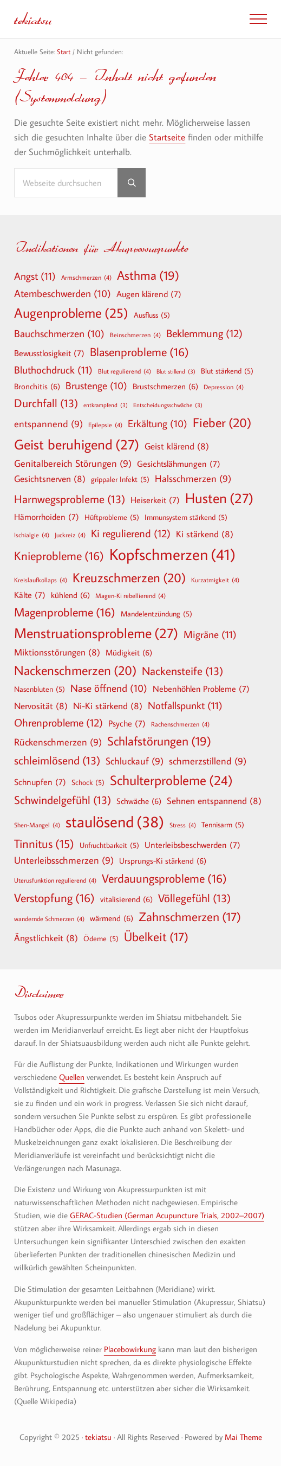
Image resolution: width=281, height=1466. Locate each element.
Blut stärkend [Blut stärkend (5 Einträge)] (227, 371)
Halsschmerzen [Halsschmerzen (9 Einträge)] (193, 479)
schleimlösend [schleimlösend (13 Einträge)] (57, 760)
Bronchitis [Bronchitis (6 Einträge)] (37, 386)
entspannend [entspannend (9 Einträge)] (48, 424)
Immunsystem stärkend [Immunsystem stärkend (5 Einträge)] (186, 517)
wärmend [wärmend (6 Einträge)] (111, 917)
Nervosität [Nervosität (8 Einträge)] (41, 705)
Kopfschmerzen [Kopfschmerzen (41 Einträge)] (172, 554)
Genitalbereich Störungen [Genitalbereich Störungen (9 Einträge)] (73, 464)
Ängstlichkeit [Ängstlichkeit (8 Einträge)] (46, 937)
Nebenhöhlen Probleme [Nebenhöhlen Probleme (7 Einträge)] (201, 688)
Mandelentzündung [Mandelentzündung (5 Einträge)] (156, 614)
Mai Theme (243, 1437)
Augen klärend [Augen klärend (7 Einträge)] (148, 294)
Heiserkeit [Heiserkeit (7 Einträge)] (155, 500)
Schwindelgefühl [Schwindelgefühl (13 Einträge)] (62, 800)
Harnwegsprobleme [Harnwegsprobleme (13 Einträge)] (69, 499)
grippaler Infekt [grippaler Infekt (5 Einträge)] (120, 479)
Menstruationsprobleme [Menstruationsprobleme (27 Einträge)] (96, 633)
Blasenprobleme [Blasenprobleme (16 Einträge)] (139, 352)
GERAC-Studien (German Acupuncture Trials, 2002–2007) (167, 1215)
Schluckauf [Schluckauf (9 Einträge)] (135, 761)
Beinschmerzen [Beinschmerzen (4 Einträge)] (135, 334)
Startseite (167, 137)
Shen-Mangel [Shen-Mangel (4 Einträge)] (37, 824)
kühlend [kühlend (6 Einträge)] (70, 594)
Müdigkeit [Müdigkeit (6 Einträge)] (129, 652)
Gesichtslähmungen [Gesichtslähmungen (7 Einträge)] (178, 463)
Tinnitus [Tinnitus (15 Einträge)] (44, 843)
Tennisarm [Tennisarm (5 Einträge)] (222, 825)
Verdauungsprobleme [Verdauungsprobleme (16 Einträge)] (164, 878)
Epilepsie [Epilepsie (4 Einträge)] (105, 424)
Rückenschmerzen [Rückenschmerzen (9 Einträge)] (58, 742)
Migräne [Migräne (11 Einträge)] (210, 634)
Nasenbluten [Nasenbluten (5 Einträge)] (39, 689)
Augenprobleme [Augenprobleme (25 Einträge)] (71, 313)
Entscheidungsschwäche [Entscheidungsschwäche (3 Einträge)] (167, 405)
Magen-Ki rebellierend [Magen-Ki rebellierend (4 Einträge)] (130, 595)
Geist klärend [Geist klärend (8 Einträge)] (177, 446)
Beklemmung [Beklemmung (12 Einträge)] (204, 333)
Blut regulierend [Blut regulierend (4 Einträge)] (124, 370)
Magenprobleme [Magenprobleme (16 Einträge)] (64, 612)
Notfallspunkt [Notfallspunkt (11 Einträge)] (185, 705)
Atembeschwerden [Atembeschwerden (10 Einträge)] (62, 294)
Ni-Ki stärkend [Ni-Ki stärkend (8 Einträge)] (107, 705)
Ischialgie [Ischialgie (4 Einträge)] (31, 534)
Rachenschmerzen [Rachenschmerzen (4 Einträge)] (180, 723)
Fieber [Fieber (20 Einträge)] (222, 422)
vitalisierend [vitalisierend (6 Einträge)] (126, 898)
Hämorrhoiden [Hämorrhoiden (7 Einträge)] (46, 517)
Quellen (71, 1077)
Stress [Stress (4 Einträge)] (182, 824)
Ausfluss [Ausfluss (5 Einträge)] (152, 315)
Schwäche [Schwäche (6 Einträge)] (138, 800)
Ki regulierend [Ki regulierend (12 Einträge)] (131, 533)
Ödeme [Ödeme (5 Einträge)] (101, 938)
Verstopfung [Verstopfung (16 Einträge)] (54, 898)
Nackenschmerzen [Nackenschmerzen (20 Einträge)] (75, 670)
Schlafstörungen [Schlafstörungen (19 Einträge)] (159, 741)
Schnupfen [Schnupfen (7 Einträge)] (40, 782)
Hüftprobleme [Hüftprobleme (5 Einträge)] (111, 517)
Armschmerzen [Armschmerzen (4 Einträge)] (86, 277)
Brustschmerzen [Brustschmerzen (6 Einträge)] (165, 386)
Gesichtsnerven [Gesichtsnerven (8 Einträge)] (50, 478)
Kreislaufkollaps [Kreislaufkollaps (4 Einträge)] (40, 579)
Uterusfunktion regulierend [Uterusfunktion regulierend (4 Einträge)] (55, 880)
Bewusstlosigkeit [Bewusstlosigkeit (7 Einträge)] (49, 353)
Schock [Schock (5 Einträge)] (87, 782)
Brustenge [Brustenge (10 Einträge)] (96, 386)
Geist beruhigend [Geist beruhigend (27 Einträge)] (76, 444)
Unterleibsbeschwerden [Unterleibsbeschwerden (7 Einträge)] (192, 845)
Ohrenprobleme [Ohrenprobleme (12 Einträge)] (58, 722)
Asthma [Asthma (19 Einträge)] (148, 275)
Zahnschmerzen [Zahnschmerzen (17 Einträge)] (190, 917)
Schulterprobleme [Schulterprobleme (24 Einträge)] (171, 780)
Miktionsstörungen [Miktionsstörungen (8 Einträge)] (57, 652)
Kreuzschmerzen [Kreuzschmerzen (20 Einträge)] (129, 577)
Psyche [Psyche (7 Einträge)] (127, 723)
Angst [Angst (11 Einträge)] (35, 275)
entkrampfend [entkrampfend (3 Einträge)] (105, 405)
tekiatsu (32, 19)
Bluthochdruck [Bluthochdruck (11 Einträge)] (53, 369)
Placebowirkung (130, 1349)
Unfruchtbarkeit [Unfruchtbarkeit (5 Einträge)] (109, 845)
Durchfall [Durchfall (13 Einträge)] (46, 403)
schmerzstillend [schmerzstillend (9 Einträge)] (207, 761)
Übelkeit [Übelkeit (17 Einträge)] (156, 937)
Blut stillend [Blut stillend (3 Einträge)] (175, 371)
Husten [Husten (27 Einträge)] (219, 498)
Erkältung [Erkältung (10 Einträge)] (157, 424)
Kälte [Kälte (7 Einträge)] (29, 595)
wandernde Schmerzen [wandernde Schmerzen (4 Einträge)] (49, 918)
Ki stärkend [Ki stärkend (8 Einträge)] (204, 533)
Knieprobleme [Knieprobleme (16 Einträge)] (59, 555)
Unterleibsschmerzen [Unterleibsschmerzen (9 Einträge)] (64, 861)
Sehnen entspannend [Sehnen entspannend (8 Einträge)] (214, 800)
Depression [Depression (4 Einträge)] (224, 386)
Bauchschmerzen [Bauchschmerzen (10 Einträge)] (59, 334)
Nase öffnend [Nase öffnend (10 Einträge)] (108, 688)
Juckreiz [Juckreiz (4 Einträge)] (70, 534)
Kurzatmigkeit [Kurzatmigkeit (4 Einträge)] (215, 579)
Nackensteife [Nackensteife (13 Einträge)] (182, 671)
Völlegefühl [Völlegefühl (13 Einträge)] (194, 898)
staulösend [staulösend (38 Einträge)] (115, 821)
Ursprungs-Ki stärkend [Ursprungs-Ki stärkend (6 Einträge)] (162, 860)
